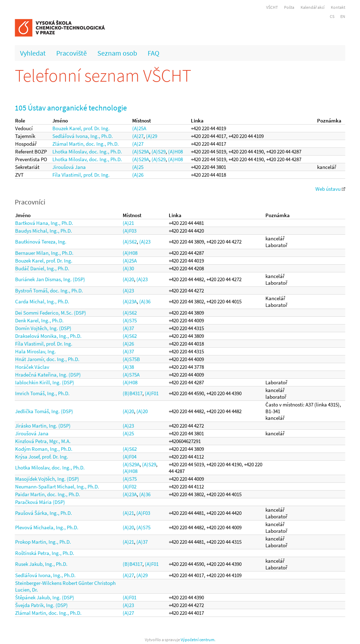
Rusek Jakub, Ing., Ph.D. (41, 564)
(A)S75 (130, 320)
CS (332, 16)
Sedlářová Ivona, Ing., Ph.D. (82, 136)
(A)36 (144, 301)
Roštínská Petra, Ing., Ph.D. (44, 553)
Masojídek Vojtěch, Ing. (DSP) (47, 478)
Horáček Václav (32, 367)
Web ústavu (330, 188)
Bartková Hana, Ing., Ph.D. (44, 223)
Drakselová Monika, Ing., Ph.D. (48, 336)
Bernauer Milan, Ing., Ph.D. (44, 253)
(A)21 (128, 223)
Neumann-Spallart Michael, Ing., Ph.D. (57, 486)
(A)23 (144, 241)
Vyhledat (33, 53)
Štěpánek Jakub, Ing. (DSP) (44, 597)
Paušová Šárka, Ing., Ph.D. (43, 513)
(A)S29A (140, 151)
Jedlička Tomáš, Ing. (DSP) (44, 411)
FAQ (153, 53)
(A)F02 (129, 486)
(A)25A (139, 128)
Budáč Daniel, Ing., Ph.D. (42, 268)
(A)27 (137, 136)
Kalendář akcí (312, 7)
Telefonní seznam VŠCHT (103, 75)
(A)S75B (131, 359)
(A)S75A (131, 374)
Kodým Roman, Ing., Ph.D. (43, 449)
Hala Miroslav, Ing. (35, 351)
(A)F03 (129, 230)
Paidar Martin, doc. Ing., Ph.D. (47, 494)
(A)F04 (129, 456)
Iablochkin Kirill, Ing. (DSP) (44, 382)
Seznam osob (117, 53)
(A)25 (137, 167)
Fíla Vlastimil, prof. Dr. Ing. (81, 174)
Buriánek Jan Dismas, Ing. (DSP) (50, 279)
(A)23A (130, 301)
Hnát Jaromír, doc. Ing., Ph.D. (47, 359)
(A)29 (151, 136)
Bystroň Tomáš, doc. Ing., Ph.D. (49, 290)
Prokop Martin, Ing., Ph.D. (43, 541)
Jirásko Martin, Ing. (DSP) (43, 425)
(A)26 (137, 174)
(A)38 (128, 367)
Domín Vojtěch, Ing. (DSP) (43, 328)
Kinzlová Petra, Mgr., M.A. (43, 441)
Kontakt (338, 7)
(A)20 (128, 279)
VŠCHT (272, 7)
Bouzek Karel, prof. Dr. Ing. (81, 128)
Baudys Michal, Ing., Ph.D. (43, 230)
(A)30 (128, 268)
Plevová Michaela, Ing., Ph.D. (46, 527)
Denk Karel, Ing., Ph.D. (39, 320)
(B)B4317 (132, 393)
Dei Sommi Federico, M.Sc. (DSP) (50, 312)
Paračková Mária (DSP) (40, 502)
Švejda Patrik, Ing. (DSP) (41, 605)
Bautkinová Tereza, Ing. (40, 241)
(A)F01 (152, 393)
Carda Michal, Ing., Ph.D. (42, 301)
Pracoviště (71, 53)
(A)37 (128, 328)
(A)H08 (175, 151)
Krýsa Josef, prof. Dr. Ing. (41, 456)
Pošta (289, 7)
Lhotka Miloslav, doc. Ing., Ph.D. (87, 151)
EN (342, 16)
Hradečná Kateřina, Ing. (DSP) (48, 374)
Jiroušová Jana (69, 167)
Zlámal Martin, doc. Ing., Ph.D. (85, 143)
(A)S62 (130, 241)
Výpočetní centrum (197, 639)
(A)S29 (159, 151)
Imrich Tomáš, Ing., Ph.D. (42, 393)
